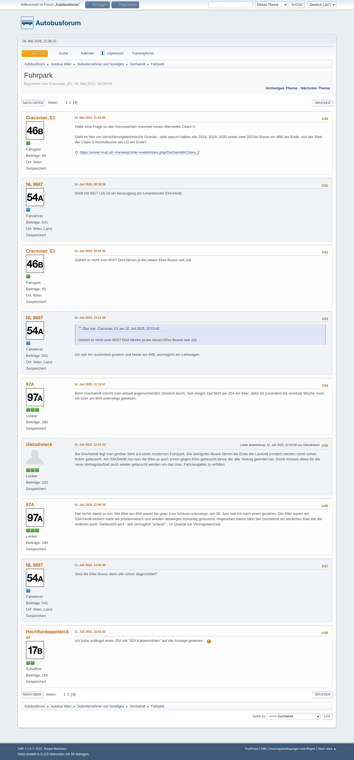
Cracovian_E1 (40, 117)
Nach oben (32, 694)
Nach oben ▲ (327, 748)
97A (30, 384)
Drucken (322, 103)
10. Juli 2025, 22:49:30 (90, 504)
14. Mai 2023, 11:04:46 (89, 117)
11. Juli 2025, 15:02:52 (90, 631)
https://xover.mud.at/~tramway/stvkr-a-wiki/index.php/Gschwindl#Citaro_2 (140, 152)
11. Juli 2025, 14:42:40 (90, 565)
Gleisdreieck (39, 444)
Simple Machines (55, 748)
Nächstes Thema (315, 88)
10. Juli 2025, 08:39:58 (90, 184)
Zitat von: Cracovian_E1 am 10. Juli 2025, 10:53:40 (120, 329)
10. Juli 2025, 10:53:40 (90, 251)
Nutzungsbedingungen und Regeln (292, 748)
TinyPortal (251, 748)
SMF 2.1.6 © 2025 (30, 748)
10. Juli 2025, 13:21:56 (90, 317)
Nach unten (33, 103)
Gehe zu (259, 716)
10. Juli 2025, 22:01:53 (90, 444)
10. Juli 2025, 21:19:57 (90, 384)
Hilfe (264, 748)
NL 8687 (34, 184)
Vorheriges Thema (281, 88)
